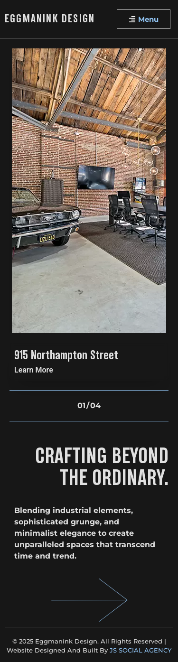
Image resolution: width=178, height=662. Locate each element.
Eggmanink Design (50, 19)
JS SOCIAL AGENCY (140, 650)
